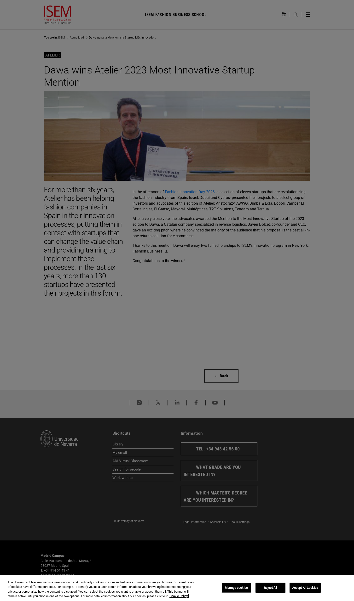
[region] (177, 588)
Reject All (270, 588)
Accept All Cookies (305, 588)
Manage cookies (236, 588)
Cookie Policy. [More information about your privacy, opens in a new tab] (178, 596)
